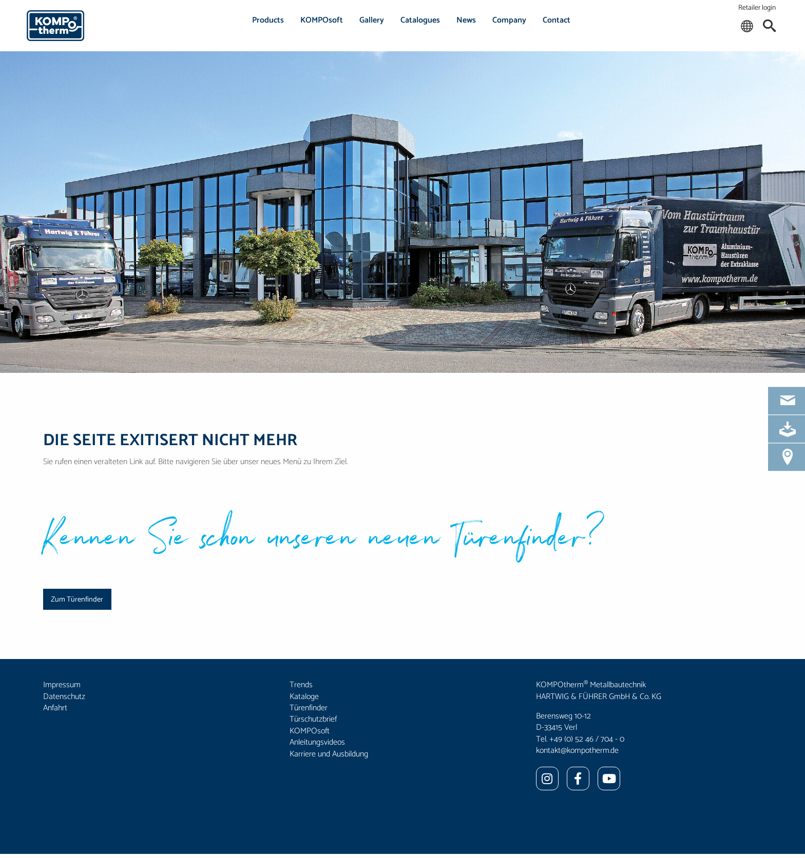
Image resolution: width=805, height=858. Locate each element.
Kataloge (304, 697)
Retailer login (757, 8)
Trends (301, 685)
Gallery (371, 20)
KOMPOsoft (321, 20)
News (466, 20)
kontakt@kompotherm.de (577, 750)
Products (268, 20)
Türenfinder (309, 708)
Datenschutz (64, 697)
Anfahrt (55, 708)
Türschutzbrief (313, 719)
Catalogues (420, 20)
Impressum (62, 685)
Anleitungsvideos (317, 742)
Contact (556, 20)
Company (509, 20)
